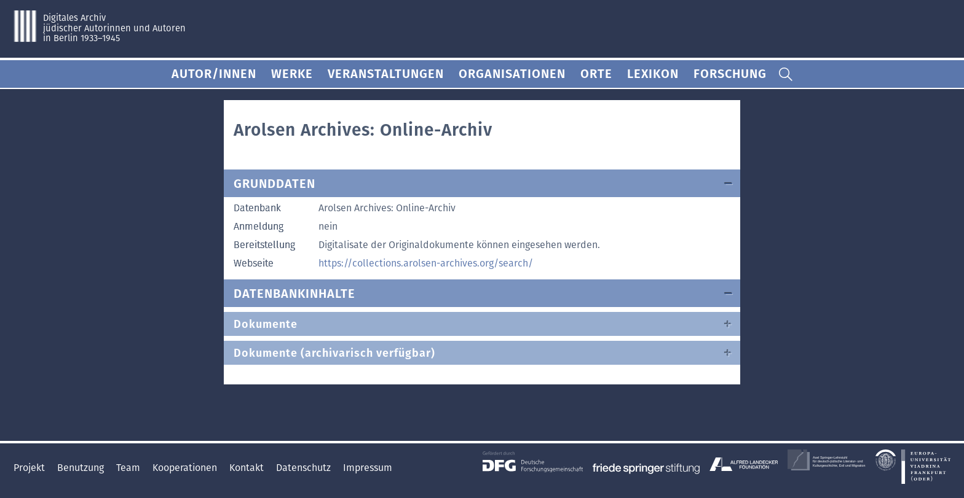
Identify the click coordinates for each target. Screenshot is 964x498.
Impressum (367, 467)
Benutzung (81, 467)
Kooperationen (185, 467)
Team (129, 467)
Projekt (30, 467)
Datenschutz (304, 467)
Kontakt (247, 467)
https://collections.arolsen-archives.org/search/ (425, 263)
